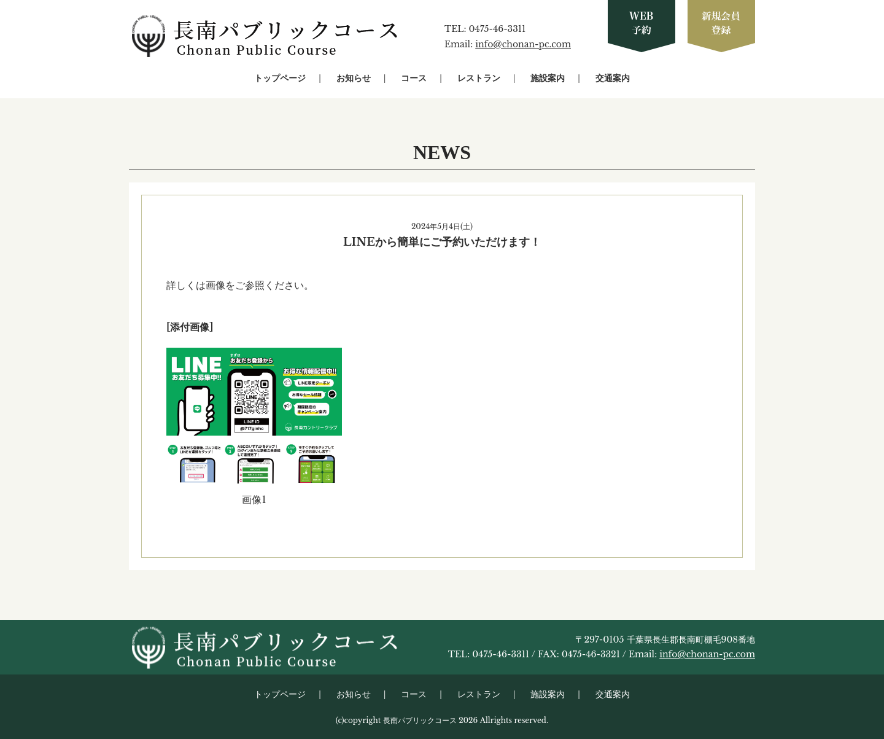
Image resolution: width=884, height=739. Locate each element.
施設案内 (547, 78)
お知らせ (353, 78)
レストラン (478, 78)
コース (414, 78)
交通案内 (612, 78)
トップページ (280, 78)
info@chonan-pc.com (523, 44)
